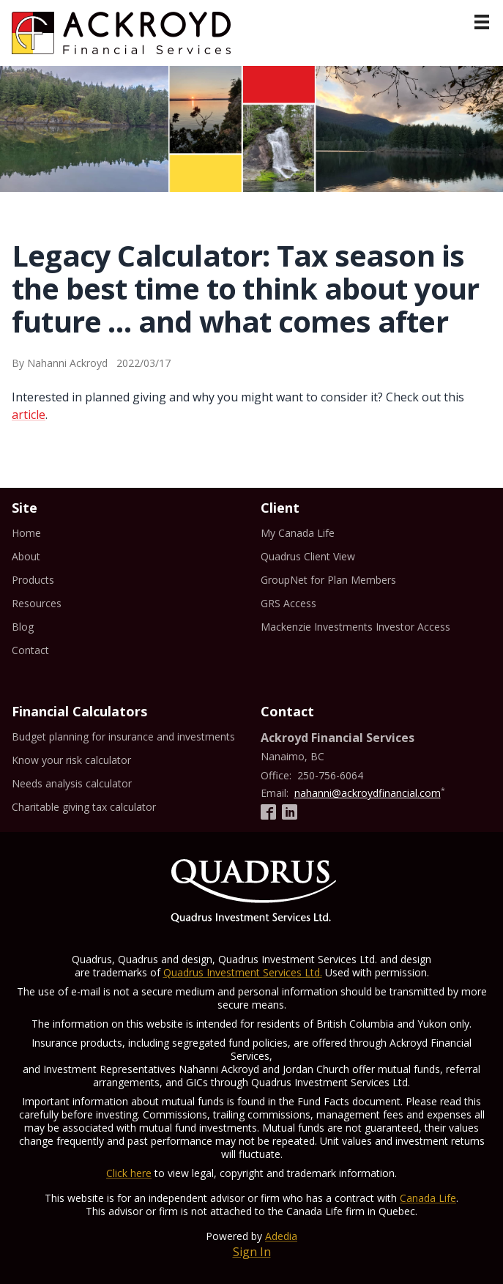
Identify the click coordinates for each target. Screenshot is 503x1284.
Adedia (281, 1236)
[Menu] (482, 22)
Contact (30, 650)
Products (33, 580)
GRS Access (306, 603)
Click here (129, 1173)
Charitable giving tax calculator (102, 807)
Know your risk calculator (89, 760)
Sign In (252, 1252)
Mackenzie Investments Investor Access (373, 627)
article (28, 415)
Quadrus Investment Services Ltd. (242, 972)
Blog (23, 627)
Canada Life (428, 1198)
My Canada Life (315, 533)
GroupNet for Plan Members (346, 580)
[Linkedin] (289, 811)
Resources (37, 603)
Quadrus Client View (326, 557)
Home (26, 533)
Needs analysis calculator (90, 784)
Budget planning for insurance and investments (127, 737)
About (26, 557)
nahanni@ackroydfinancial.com (367, 793)
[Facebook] (268, 811)
